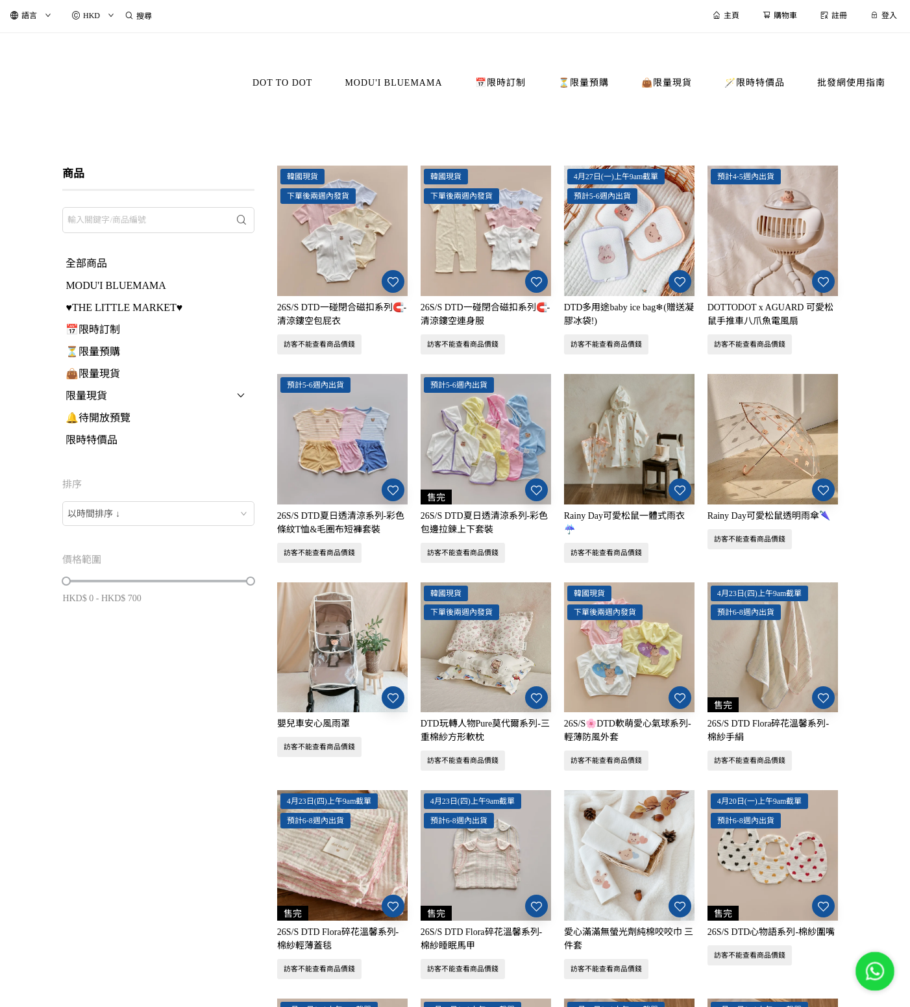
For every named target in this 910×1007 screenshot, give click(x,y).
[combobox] (158, 513)
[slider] (66, 581)
